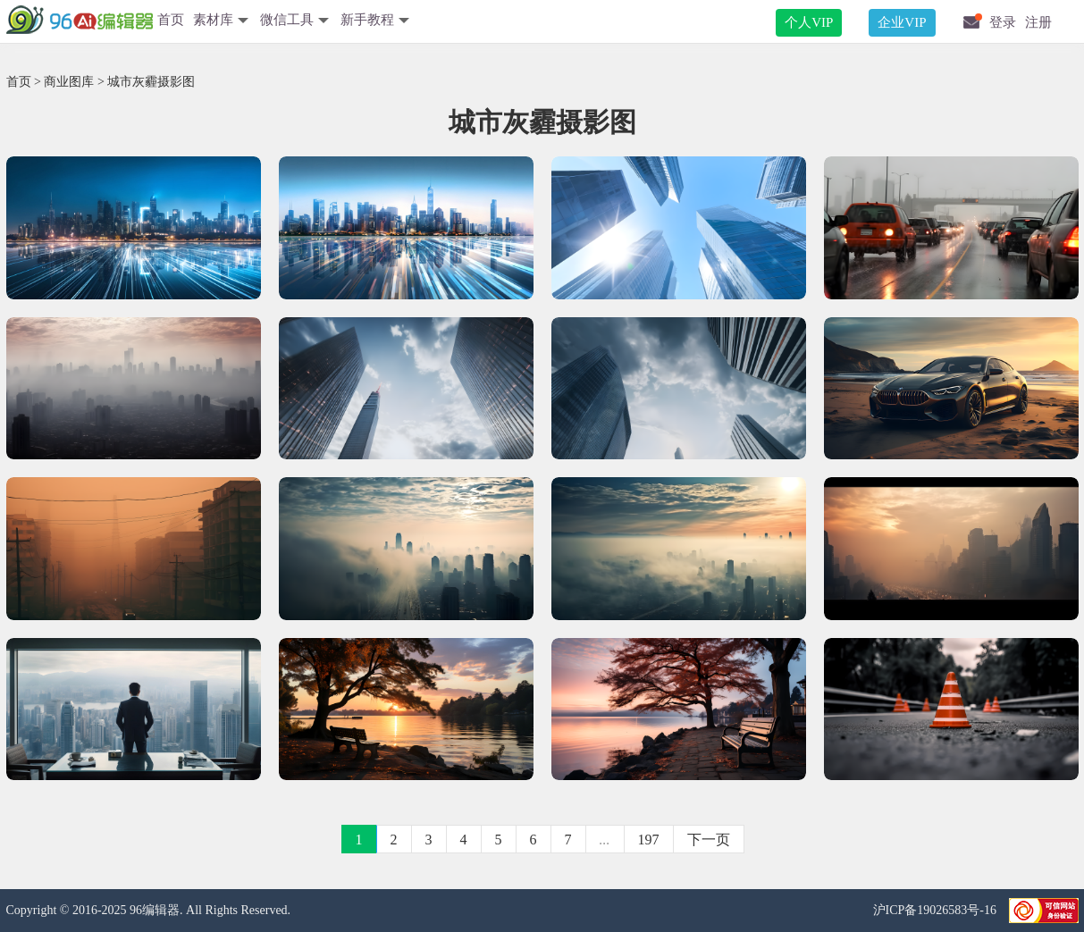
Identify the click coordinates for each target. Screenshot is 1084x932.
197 (649, 839)
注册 (1038, 22)
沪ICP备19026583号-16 (936, 910)
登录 (1002, 22)
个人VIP (809, 22)
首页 (170, 20)
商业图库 (69, 81)
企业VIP (902, 22)
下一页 (708, 839)
